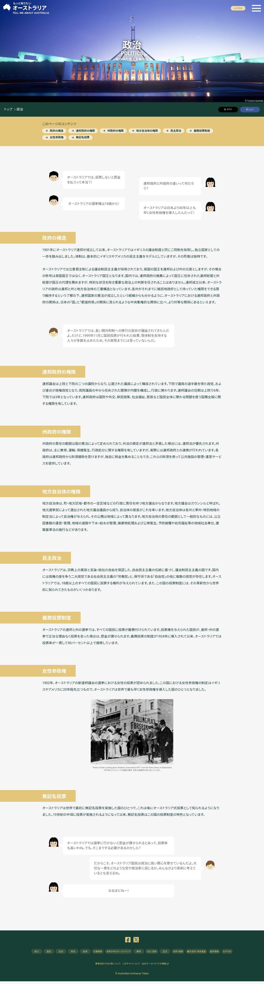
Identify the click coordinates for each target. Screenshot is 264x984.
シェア (250, 109)
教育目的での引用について (101, 966)
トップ (8, 109)
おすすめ (247, 952)
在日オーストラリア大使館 (161, 966)
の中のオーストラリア (115, 952)
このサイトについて (131, 966)
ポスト (229, 109)
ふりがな (238, 8)
